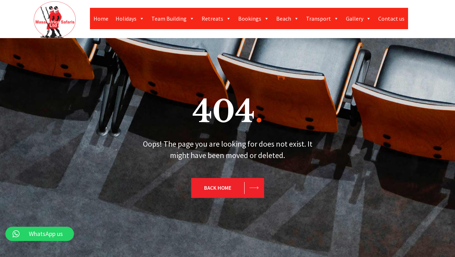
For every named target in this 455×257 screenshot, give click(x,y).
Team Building (172, 18)
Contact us (391, 18)
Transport (322, 18)
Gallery (358, 18)
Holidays (130, 18)
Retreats (216, 18)
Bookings (253, 18)
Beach (287, 18)
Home (100, 18)
